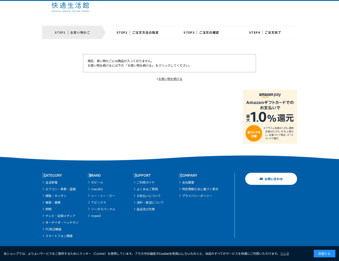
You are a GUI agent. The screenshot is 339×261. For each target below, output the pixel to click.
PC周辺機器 (53, 229)
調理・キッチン (56, 195)
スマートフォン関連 (59, 236)
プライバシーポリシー (197, 195)
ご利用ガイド (146, 182)
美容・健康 (53, 202)
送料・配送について (150, 202)
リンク (284, 253)
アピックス (98, 202)
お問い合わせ (274, 179)
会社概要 (188, 182)
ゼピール (97, 182)
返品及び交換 (146, 209)
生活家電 (51, 182)
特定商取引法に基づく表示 (200, 189)
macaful (97, 189)
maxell (96, 216)
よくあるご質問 (147, 189)
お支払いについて (149, 195)
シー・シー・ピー (103, 195)
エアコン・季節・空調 (60, 189)
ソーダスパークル (103, 209)
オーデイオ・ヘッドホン (62, 222)
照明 (48, 209)
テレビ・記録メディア (60, 216)
